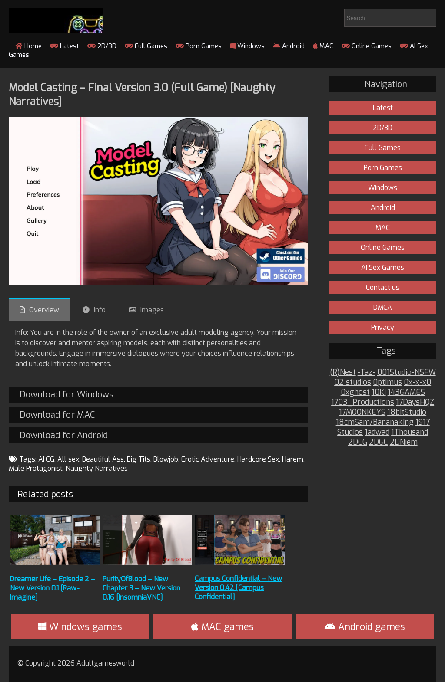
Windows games (80, 626)
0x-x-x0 (417, 382)
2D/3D (101, 46)
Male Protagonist (36, 468)
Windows (247, 46)
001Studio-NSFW (406, 372)
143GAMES (406, 392)
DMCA (382, 307)
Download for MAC (57, 415)
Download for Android (64, 435)
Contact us (382, 287)
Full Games (146, 46)
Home (28, 46)
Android (289, 46)
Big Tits (138, 459)
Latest (64, 46)
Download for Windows (66, 394)
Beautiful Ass (103, 459)
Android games (365, 626)
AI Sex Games (382, 267)
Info (100, 310)
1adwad (377, 432)
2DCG (357, 442)
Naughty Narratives (97, 468)
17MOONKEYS (362, 412)
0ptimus (387, 382)
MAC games (222, 626)
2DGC (378, 442)
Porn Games (199, 46)
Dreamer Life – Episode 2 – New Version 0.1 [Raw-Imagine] (52, 588)
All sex (68, 459)
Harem (292, 459)
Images (152, 310)
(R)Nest (343, 372)
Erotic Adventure (207, 459)
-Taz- (366, 372)
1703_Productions (362, 402)
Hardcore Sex (258, 459)
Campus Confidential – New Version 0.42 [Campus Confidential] (238, 587)
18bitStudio (406, 412)
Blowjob (165, 459)
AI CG (46, 459)
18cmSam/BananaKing (375, 422)
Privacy (382, 327)
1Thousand (409, 432)
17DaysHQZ (415, 402)
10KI (379, 392)
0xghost (355, 392)
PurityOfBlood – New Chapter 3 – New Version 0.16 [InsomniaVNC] (141, 588)
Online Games (367, 46)
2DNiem (404, 442)
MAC (323, 46)
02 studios (352, 382)
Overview (44, 310)
